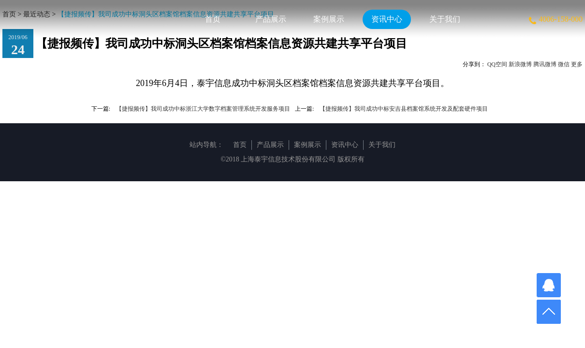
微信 (564, 64)
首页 (212, 19)
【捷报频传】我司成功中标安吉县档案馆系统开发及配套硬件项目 (404, 108)
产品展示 (270, 19)
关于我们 (444, 19)
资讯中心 (386, 19)
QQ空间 (497, 64)
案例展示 (328, 19)
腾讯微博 (544, 64)
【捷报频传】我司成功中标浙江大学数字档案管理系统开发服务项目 (203, 108)
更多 (577, 64)
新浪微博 (520, 64)
